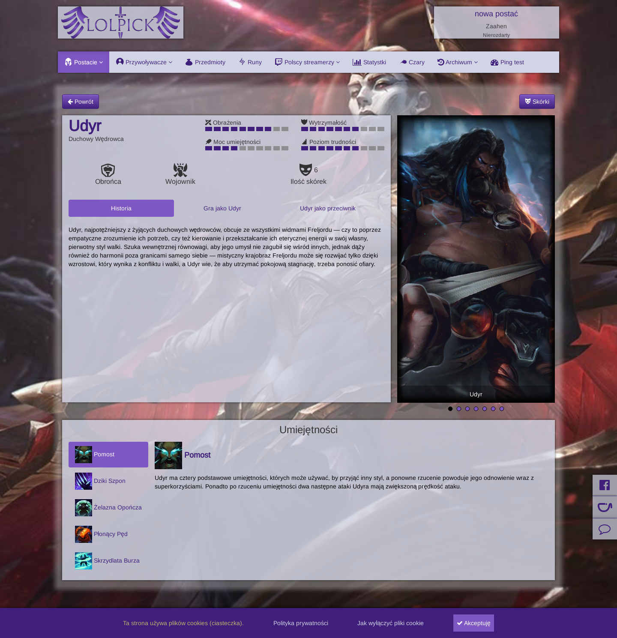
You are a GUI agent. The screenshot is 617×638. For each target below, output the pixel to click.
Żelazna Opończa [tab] (108, 507)
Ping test (507, 62)
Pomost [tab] (94, 454)
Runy (250, 62)
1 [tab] (450, 409)
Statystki (369, 62)
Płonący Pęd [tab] (101, 534)
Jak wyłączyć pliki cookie (390, 623)
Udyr (476, 394)
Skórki (537, 101)
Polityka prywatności (300, 623)
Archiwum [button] (457, 62)
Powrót (80, 101)
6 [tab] (493, 409)
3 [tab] (467, 409)
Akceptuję (474, 623)
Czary (412, 62)
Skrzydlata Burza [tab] (107, 560)
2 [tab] (459, 409)
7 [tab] (501, 409)
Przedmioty (205, 62)
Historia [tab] (121, 208)
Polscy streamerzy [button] (307, 62)
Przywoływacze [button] (144, 62)
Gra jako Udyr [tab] (222, 208)
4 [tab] (476, 409)
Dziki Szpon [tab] (100, 481)
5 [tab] (484, 409)
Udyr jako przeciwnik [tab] (328, 208)
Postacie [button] (83, 62)
